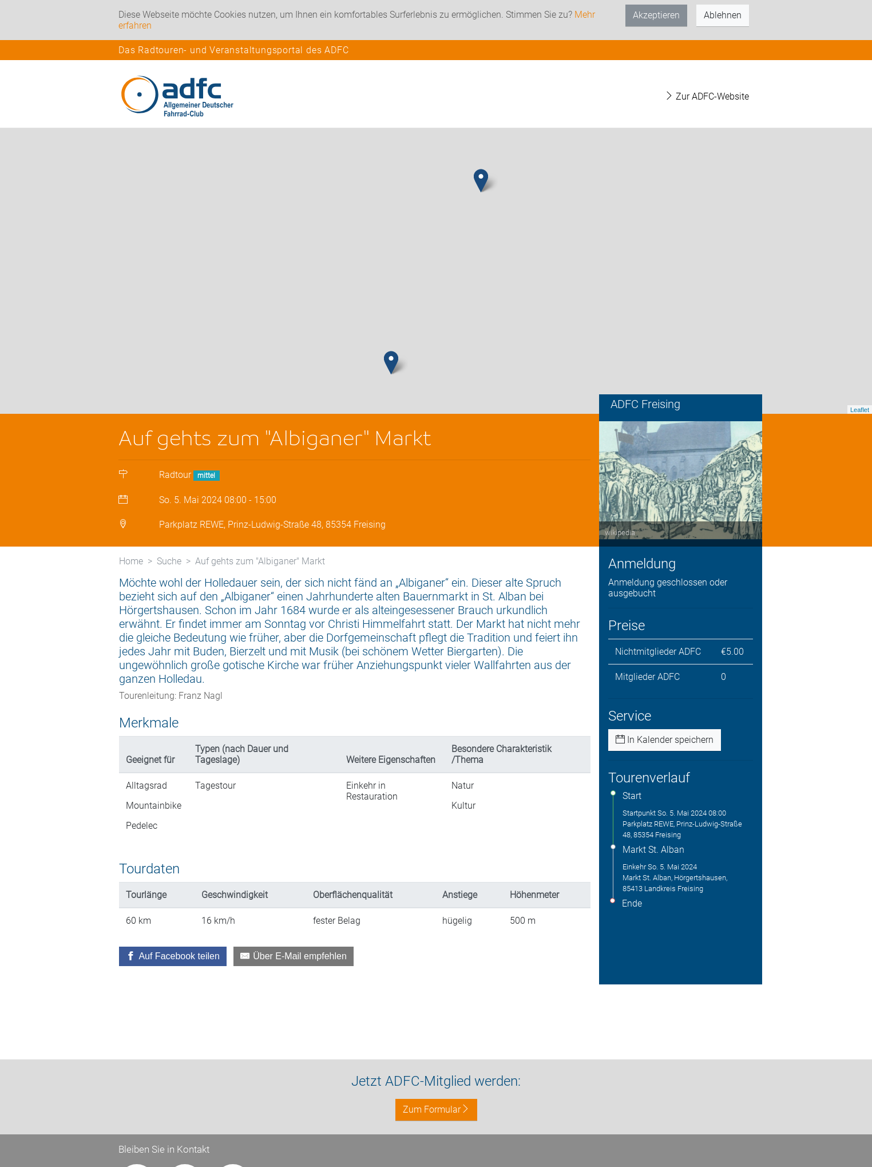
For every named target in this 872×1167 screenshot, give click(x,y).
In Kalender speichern (665, 739)
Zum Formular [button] (436, 1109)
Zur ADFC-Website (706, 96)
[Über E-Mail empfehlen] (293, 956)
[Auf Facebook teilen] (173, 956)
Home (131, 561)
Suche (169, 561)
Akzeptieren (656, 15)
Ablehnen (723, 15)
